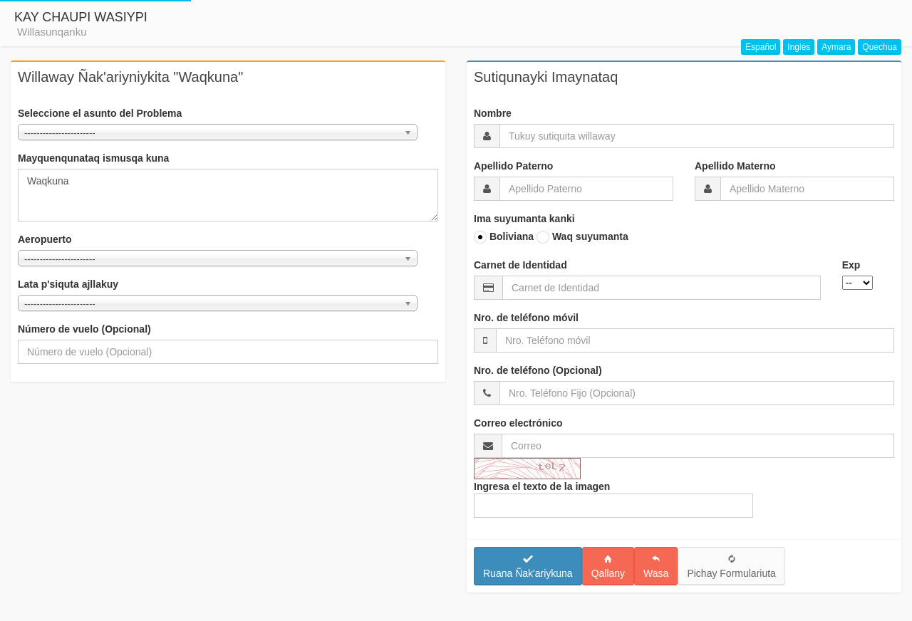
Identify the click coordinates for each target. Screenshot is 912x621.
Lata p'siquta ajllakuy (68, 284)
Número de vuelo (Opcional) (84, 329)
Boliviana (504, 237)
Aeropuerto (44, 239)
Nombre (493, 113)
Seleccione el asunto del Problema (100, 113)
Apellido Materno (735, 166)
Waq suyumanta (582, 237)
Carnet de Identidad (520, 265)
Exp (851, 265)
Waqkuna (228, 195)
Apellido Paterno (513, 166)
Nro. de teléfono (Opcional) (538, 370)
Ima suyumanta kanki (524, 218)
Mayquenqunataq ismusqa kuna (93, 158)
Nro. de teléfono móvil (526, 317)
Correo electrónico (518, 423)
